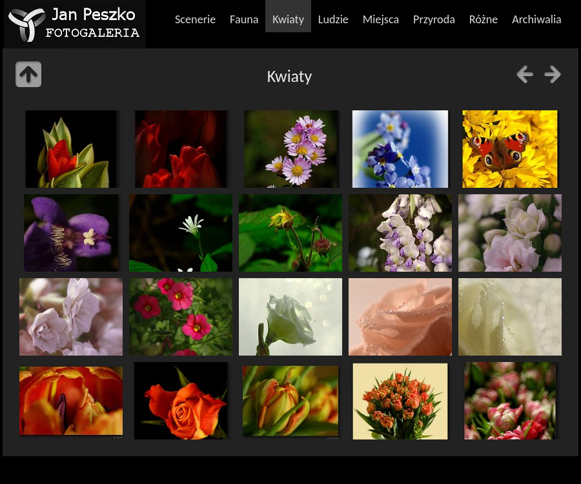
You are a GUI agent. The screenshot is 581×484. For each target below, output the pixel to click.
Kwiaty (288, 19)
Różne (483, 19)
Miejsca (381, 19)
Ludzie (333, 19)
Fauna (244, 19)
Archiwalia (537, 19)
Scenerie (195, 19)
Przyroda (434, 19)
